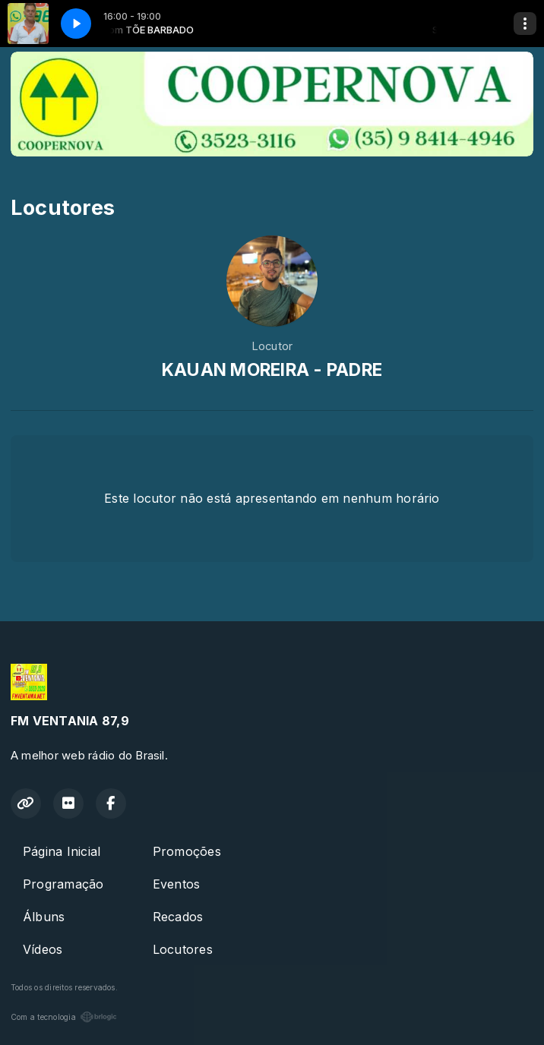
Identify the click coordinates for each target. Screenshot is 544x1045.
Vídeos (42, 949)
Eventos (177, 884)
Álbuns (44, 916)
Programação (63, 884)
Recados (178, 916)
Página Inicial (61, 851)
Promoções (187, 851)
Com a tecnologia (64, 1017)
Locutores (183, 949)
